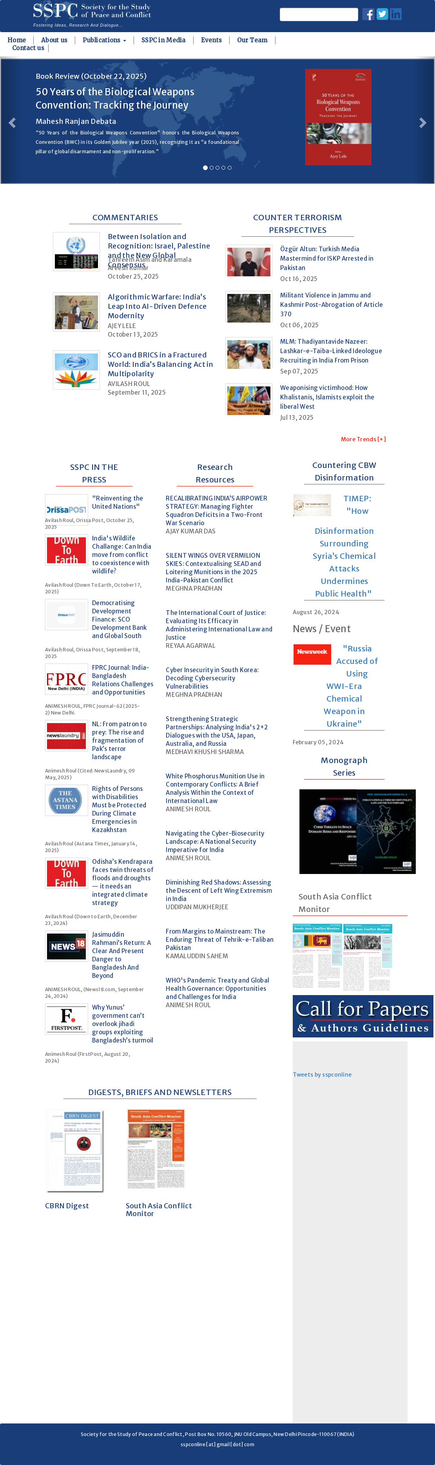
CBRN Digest (67, 1205)
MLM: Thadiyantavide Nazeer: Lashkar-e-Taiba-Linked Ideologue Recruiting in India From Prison (331, 351)
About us (54, 40)
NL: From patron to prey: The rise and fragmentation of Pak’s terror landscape (119, 740)
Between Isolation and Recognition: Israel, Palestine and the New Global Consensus (159, 250)
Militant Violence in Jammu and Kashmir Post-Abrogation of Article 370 (331, 305)
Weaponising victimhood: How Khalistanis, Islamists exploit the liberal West (327, 397)
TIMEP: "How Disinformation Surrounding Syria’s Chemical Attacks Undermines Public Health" (344, 545)
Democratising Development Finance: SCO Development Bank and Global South (119, 619)
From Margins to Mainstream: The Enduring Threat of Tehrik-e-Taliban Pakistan (220, 940)
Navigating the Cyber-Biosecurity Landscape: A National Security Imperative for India (215, 842)
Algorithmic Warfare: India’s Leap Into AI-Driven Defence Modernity (157, 306)
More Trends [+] (363, 439)
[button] (11, 120)
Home (16, 40)
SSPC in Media (163, 40)
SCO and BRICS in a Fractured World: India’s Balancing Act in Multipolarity (161, 364)
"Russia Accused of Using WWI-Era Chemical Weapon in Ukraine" (351, 686)
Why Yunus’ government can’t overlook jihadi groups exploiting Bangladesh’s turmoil (123, 1024)
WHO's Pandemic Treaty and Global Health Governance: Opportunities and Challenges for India (217, 989)
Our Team (252, 40)
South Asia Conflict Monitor (159, 1209)
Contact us (28, 48)
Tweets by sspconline (322, 1074)
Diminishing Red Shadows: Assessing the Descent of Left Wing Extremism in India (219, 891)
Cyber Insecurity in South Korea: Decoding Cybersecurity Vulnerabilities (212, 678)
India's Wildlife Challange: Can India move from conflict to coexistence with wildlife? (122, 555)
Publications (104, 40)
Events (211, 40)
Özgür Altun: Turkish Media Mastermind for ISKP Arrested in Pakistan (327, 258)
